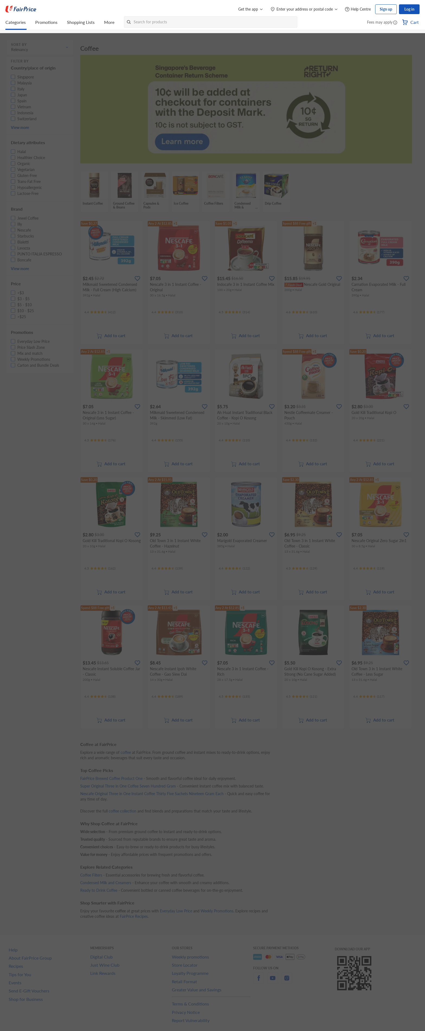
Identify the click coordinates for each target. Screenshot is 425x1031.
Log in (409, 9)
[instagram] (286, 981)
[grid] (246, 192)
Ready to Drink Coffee (98, 890)
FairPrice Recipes (134, 916)
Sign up (386, 9)
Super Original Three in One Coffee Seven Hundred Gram (128, 786)
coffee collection (122, 811)
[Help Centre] (358, 9)
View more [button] (20, 127)
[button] (395, 22)
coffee (126, 752)
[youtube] (272, 981)
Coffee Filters (91, 875)
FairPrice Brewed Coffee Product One (111, 778)
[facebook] (258, 981)
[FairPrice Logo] (20, 9)
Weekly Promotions (217, 911)
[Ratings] (100, 312)
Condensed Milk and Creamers (105, 882)
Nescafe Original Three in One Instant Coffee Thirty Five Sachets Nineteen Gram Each (152, 793)
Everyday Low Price (176, 911)
